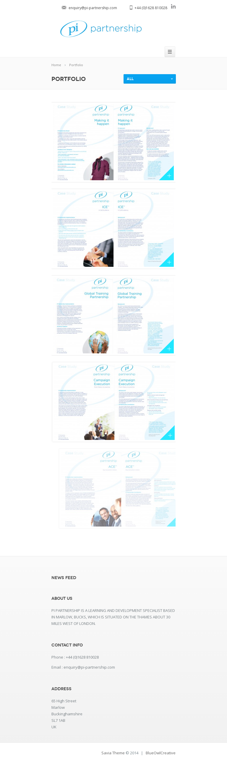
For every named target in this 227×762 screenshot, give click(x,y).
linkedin (173, 6)
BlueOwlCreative (161, 752)
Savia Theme (113, 752)
